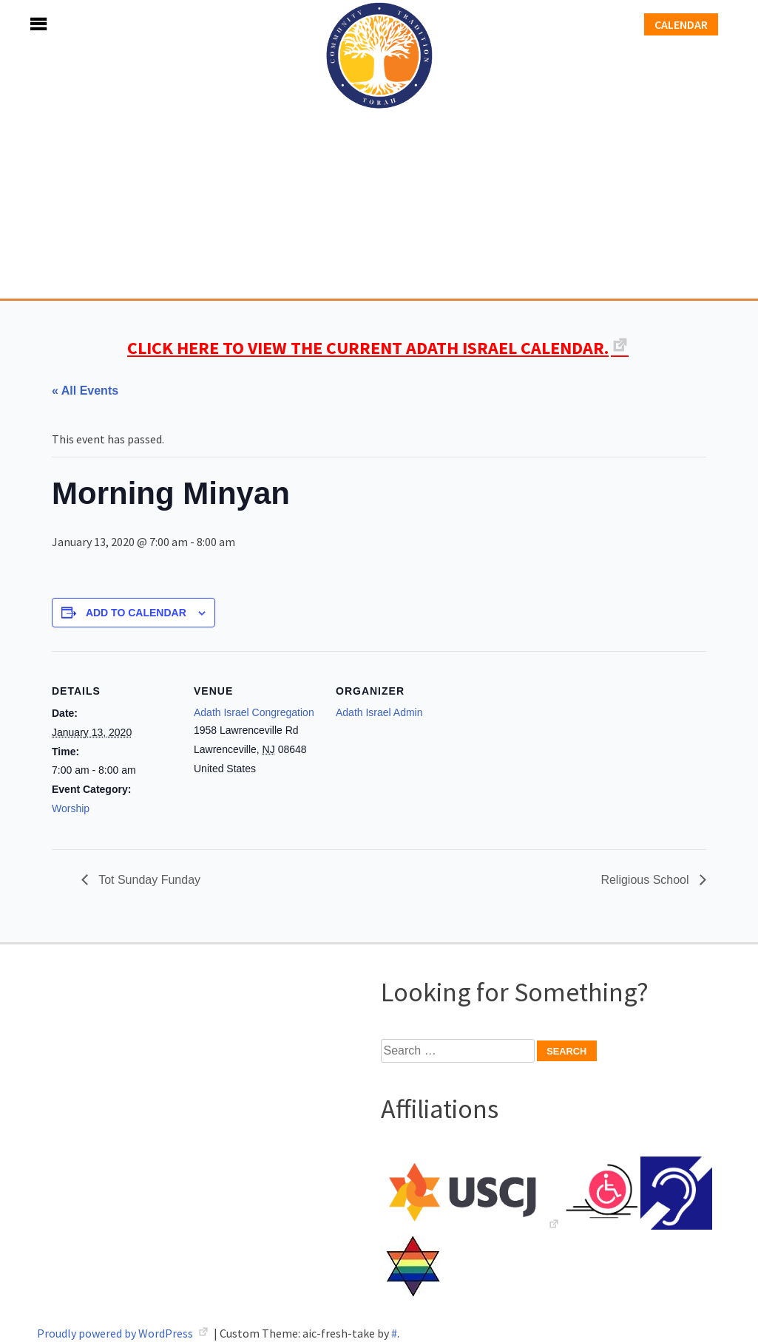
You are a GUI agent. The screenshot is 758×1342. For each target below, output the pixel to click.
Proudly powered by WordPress (116, 1333)
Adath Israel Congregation (379, 149)
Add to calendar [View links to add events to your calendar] (136, 613)
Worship (70, 808)
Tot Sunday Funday (147, 879)
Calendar (681, 24)
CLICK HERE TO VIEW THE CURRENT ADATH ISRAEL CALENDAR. (368, 347)
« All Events (85, 390)
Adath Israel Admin (379, 712)
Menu (22, 24)
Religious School (646, 879)
